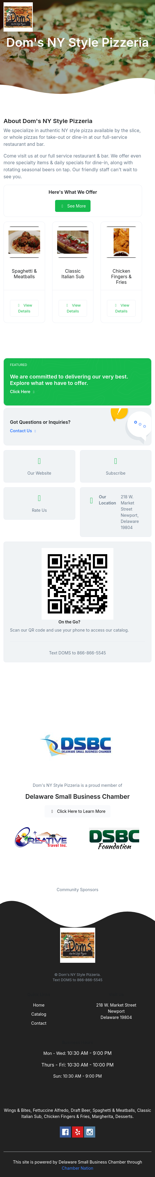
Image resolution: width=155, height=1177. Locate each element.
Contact (38, 1023)
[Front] (19, 17)
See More (73, 205)
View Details (24, 308)
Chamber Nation (77, 1168)
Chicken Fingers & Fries (121, 276)
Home (39, 1005)
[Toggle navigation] (145, 17)
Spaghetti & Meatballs (24, 273)
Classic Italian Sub (73, 273)
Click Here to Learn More (77, 811)
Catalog (38, 1014)
